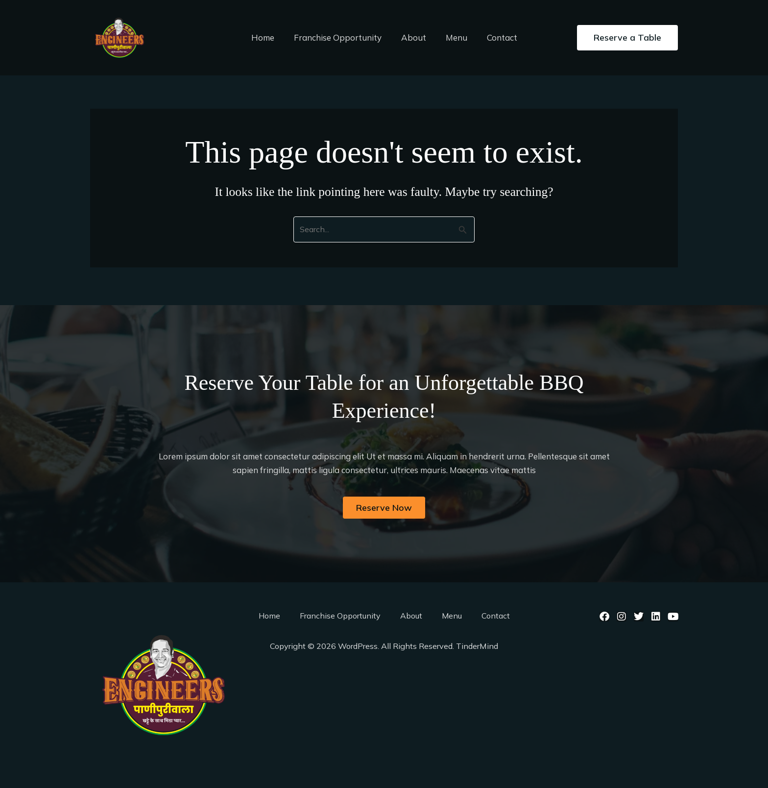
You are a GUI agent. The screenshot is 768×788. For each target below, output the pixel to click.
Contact (496, 37)
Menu (453, 37)
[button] (627, 37)
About (413, 37)
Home (268, 37)
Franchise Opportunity (340, 37)
